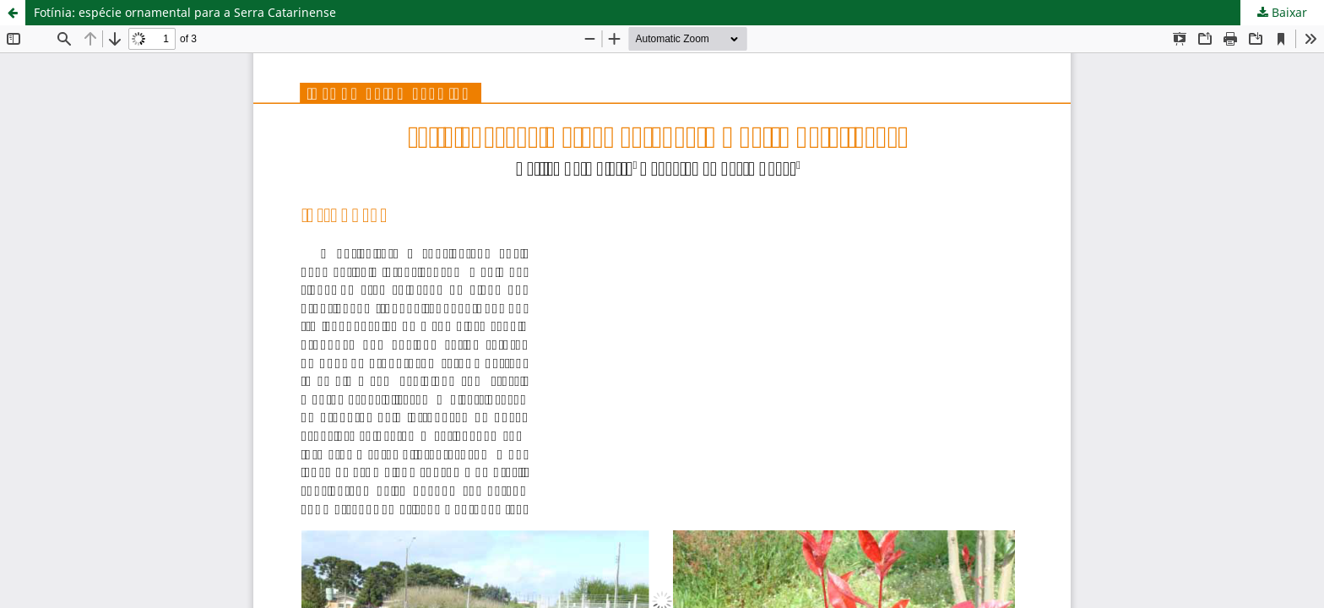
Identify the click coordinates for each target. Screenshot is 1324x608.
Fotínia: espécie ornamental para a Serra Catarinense (185, 12)
